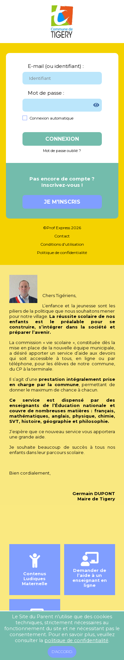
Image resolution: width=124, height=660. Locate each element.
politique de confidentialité (76, 640)
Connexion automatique (51, 118)
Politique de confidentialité (62, 252)
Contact (62, 235)
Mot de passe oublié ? (62, 150)
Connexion (62, 139)
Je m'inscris (62, 202)
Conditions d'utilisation (62, 244)
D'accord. (62, 651)
